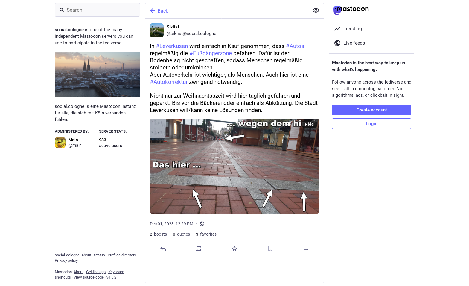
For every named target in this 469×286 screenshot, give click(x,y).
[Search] (97, 10)
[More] (306, 249)
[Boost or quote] (198, 248)
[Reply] (163, 248)
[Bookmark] (270, 248)
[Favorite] (234, 248)
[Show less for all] (316, 10)
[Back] (226, 10)
